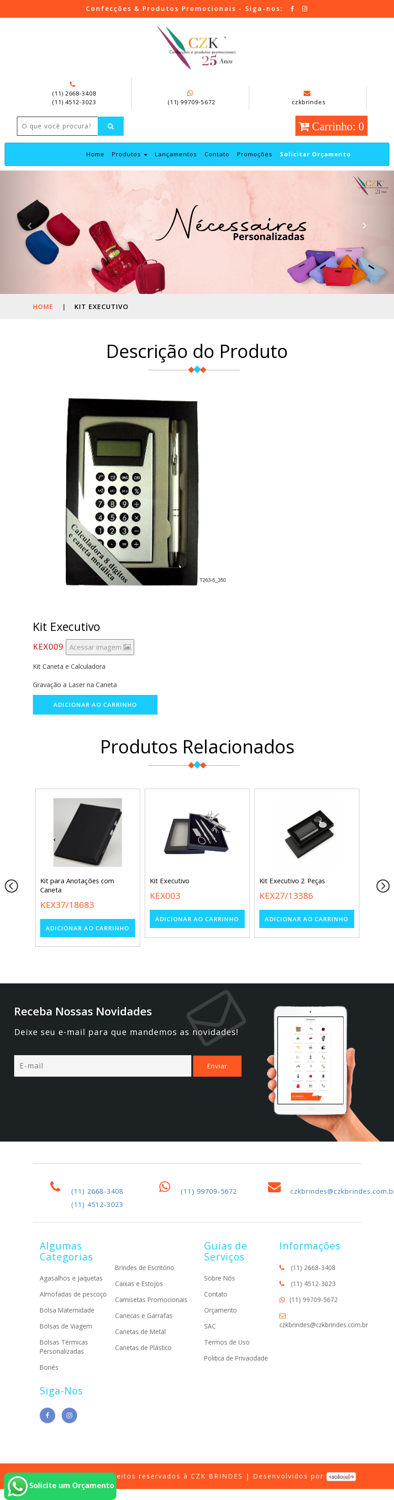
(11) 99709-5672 (191, 101)
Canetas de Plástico (144, 1366)
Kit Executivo (170, 900)
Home (95, 173)
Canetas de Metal (141, 1350)
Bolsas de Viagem (66, 1344)
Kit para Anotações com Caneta (77, 905)
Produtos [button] (129, 173)
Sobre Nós (220, 1296)
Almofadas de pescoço (74, 1312)
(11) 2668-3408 (74, 93)
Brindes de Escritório (145, 1286)
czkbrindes (308, 98)
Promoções (255, 173)
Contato (217, 173)
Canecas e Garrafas (144, 1334)
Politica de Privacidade (237, 1376)
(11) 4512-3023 (74, 101)
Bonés (49, 1386)
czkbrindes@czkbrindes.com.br (324, 1343)
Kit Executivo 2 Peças (293, 900)
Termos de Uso (227, 1360)
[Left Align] (30, 145)
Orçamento (221, 1328)
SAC (210, 1344)
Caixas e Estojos (139, 1302)
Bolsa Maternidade (68, 1328)
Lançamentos (176, 173)
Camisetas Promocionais (152, 1318)
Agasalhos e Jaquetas (71, 1296)
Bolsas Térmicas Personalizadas (64, 1365)
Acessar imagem (100, 665)
